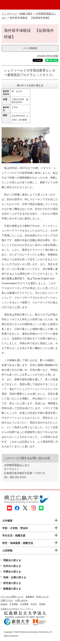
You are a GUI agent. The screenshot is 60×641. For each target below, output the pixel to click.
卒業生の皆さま (12, 571)
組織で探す (26, 13)
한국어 (34, 604)
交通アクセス (7, 600)
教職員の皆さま (12, 588)
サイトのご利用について (12, 596)
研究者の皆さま (12, 583)
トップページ (9, 13)
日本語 (42, 604)
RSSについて (42, 596)
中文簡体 (14, 604)
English (4, 604)
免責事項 (30, 596)
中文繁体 (24, 604)
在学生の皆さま (12, 566)
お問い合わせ (21, 600)
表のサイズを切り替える (30, 85)
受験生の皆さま (12, 560)
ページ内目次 (30, 48)
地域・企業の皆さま (14, 577)
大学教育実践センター (17, 465)
